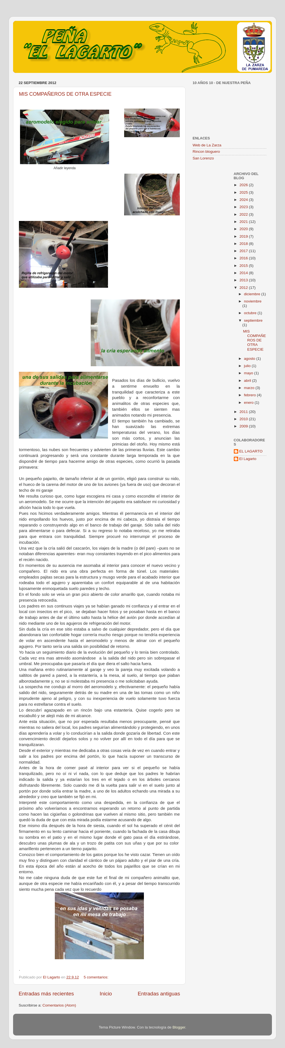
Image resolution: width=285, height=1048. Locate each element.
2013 (244, 280)
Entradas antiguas (159, 994)
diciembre (252, 294)
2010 (244, 419)
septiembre (253, 320)
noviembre (253, 301)
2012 (244, 288)
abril (248, 380)
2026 (244, 185)
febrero (250, 395)
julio (248, 366)
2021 (244, 222)
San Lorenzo (203, 158)
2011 (244, 412)
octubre (251, 313)
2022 (244, 214)
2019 (244, 236)
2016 (244, 258)
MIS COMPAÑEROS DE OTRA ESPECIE (65, 94)
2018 (244, 244)
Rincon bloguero (206, 151)
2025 (244, 192)
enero (249, 402)
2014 (244, 273)
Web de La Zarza (207, 145)
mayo (249, 373)
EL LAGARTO (251, 451)
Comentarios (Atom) (59, 1005)
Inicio (106, 994)
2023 (244, 207)
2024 (244, 200)
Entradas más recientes (46, 994)
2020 (244, 229)
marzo (249, 388)
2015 (244, 266)
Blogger (179, 1027)
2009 (244, 426)
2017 (244, 251)
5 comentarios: (96, 977)
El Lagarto (248, 459)
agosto (250, 358)
